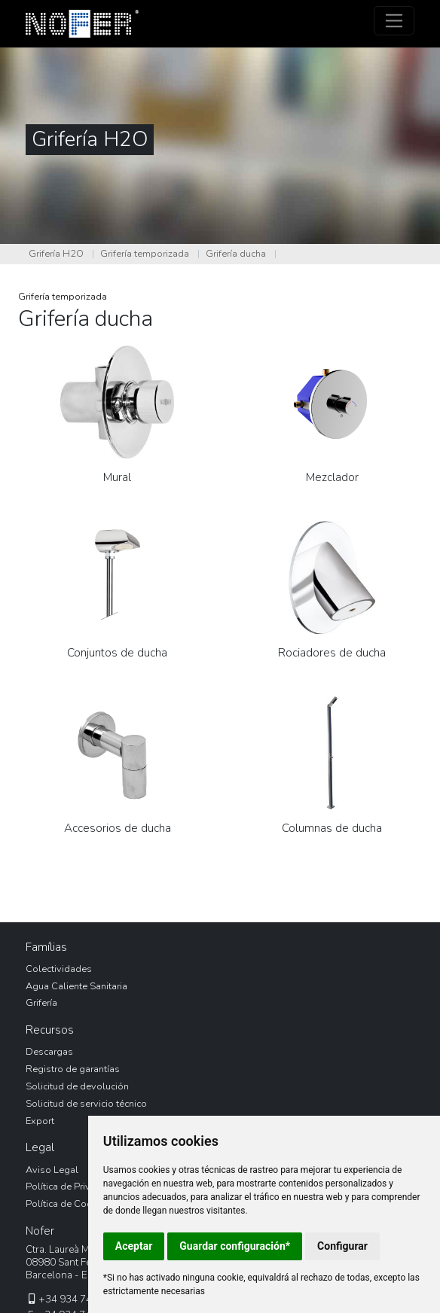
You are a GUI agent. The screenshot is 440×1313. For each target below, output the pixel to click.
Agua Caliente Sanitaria (76, 986)
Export (40, 1121)
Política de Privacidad (73, 1186)
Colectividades (59, 969)
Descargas (49, 1052)
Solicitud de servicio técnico (86, 1103)
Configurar (342, 1246)
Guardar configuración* (234, 1246)
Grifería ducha (236, 253)
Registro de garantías (73, 1069)
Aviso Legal (52, 1170)
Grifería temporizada (144, 253)
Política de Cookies (68, 1204)
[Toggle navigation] (394, 20)
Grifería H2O (56, 253)
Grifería (41, 1003)
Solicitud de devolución (77, 1086)
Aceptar (134, 1246)
